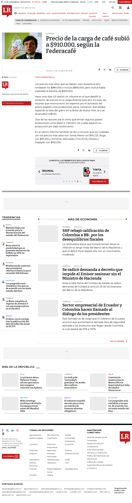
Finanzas (33, 453)
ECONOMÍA (31, 13)
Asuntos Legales (36, 438)
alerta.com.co (8, 495)
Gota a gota (97, 20)
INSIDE (126, 13)
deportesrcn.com (23, 495)
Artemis (86, 20)
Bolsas (9, 316)
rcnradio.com (75, 492)
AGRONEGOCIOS (73, 13)
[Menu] (16, 13)
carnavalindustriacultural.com (41, 492)
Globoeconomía (72, 453)
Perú (18, 24)
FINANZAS (22, 13)
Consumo (33, 444)
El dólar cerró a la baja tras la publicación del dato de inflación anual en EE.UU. (18, 322)
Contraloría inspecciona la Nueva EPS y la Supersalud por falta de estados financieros (119, 383)
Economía (69, 444)
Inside (67, 459)
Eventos (68, 450)
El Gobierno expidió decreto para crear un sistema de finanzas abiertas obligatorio (74, 405)
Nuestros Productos (95, 443)
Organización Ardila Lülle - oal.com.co (120, 490)
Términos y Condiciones (97, 452)
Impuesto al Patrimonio (50, 20)
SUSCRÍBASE (125, 2)
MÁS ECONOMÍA (117, 341)
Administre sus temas (13, 103)
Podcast (32, 469)
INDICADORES (117, 13)
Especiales (51, 450)
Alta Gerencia (53, 435)
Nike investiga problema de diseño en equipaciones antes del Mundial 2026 (30, 405)
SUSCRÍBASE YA (99, 181)
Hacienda (9, 262)
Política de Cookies (95, 462)
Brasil (8, 224)
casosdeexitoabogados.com (14, 492)
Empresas (33, 450)
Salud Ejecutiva (71, 469)
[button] (38, 172)
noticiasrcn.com (90, 492)
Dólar (106, 20)
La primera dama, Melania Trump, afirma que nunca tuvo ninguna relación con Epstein (31, 382)
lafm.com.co (105, 492)
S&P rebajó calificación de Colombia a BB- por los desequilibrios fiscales (85, 234)
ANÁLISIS (84, 13)
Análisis (68, 435)
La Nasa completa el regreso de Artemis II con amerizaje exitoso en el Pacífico (17, 305)
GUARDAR (122, 70)
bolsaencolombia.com (96, 488)
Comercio (68, 374)
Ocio (67, 462)
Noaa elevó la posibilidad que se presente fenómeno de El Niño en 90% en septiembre (18, 250)
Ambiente (10, 242)
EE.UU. (22, 374)
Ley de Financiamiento (71, 20)
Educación (10, 280)
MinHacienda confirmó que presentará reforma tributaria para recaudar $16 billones (18, 269)
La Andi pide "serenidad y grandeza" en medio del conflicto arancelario (74, 382)
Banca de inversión (119, 20)
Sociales (32, 475)
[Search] (112, 7)
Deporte (24, 397)
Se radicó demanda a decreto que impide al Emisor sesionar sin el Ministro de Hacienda (92, 273)
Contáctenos (92, 446)
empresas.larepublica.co (51, 488)
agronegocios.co (31, 488)
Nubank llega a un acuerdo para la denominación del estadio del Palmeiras (17, 231)
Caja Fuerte (52, 438)
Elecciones (27, 24)
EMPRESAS (41, 13)
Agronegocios (35, 435)
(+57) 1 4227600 (9, 447)
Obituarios (51, 462)
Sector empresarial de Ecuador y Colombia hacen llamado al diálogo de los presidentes (92, 309)
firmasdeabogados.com (74, 488)
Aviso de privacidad (95, 449)
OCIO (48, 13)
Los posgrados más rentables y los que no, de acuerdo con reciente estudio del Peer (18, 287)
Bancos (67, 397)
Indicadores (34, 459)
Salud (110, 374)
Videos (50, 475)
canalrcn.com (61, 492)
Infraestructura (53, 459)
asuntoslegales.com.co (11, 488)
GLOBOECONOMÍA (59, 13)
